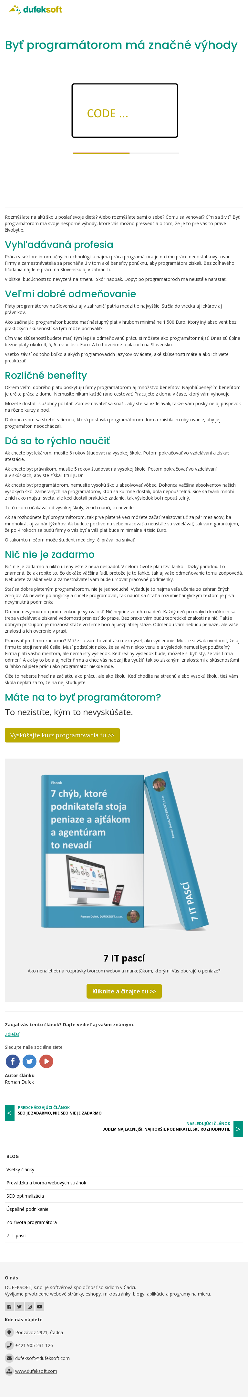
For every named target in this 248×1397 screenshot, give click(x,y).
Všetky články (20, 1169)
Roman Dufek (19, 1082)
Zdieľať (12, 1034)
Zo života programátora (31, 1222)
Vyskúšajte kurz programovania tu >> (62, 735)
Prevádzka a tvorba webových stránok (46, 1183)
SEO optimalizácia (25, 1196)
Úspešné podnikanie (27, 1209)
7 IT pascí (16, 1235)
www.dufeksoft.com (36, 1371)
